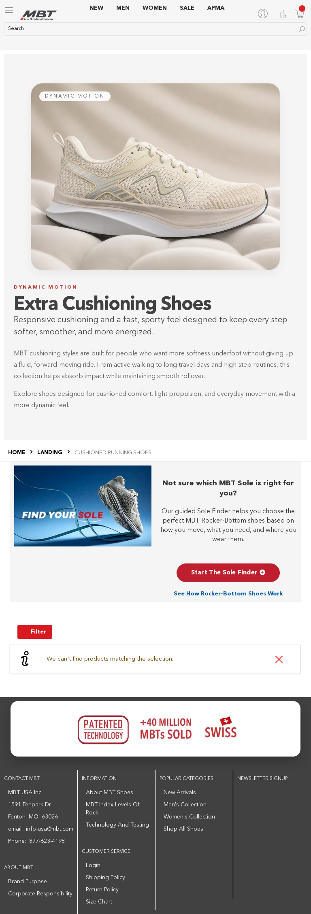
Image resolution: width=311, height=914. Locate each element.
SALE (187, 8)
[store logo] (38, 16)
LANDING (50, 452)
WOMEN (155, 8)
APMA (215, 8)
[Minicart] (300, 13)
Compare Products (283, 14)
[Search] (302, 29)
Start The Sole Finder (228, 573)
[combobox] (155, 29)
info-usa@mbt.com (49, 829)
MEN (123, 8)
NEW (96, 8)
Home (17, 452)
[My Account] (264, 13)
